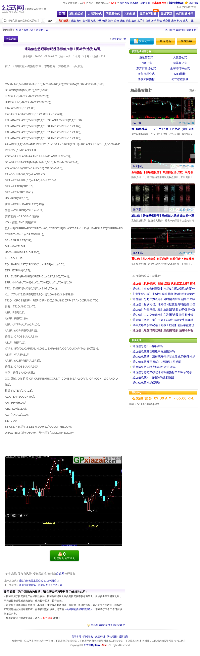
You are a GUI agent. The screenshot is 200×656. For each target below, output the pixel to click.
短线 (93, 20)
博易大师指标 (146, 79)
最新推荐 (181, 29)
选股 (73, 20)
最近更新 (191, 29)
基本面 (86, 20)
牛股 (191, 20)
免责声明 (100, 636)
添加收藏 (193, 2)
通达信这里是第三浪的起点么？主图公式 (40, 585)
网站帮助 (88, 636)
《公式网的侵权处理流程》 (78, 609)
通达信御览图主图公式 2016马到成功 (39, 580)
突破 (148, 20)
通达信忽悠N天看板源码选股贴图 (153, 377)
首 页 (18, 29)
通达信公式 (42, 29)
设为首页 (124, 2)
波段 (122, 20)
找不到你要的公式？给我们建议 (108, 625)
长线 (104, 20)
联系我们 (135, 2)
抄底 (128, 20)
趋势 (116, 20)
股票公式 (28, 29)
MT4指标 (180, 73)
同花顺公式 (180, 62)
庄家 (173, 20)
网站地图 (112, 636)
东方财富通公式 (146, 68)
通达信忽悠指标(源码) (146, 382)
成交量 (166, 20)
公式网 (60, 573)
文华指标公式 (146, 73)
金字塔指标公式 (180, 68)
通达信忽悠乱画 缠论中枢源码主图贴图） (158, 361)
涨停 (110, 20)
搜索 (50, 20)
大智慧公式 (180, 57)
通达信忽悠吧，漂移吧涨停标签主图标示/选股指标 (164, 356)
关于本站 (76, 636)
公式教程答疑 (179, 79)
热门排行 (170, 29)
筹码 (153, 20)
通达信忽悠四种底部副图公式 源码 (154, 367)
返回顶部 (123, 636)
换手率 (141, 20)
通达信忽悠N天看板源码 (148, 346)
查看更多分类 (119, 38)
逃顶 (134, 20)
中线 (99, 20)
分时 (79, 20)
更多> (192, 90)
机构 (179, 20)
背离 (185, 20)
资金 (159, 20)
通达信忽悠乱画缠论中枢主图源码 (154, 351)
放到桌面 (145, 2)
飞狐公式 (146, 62)
